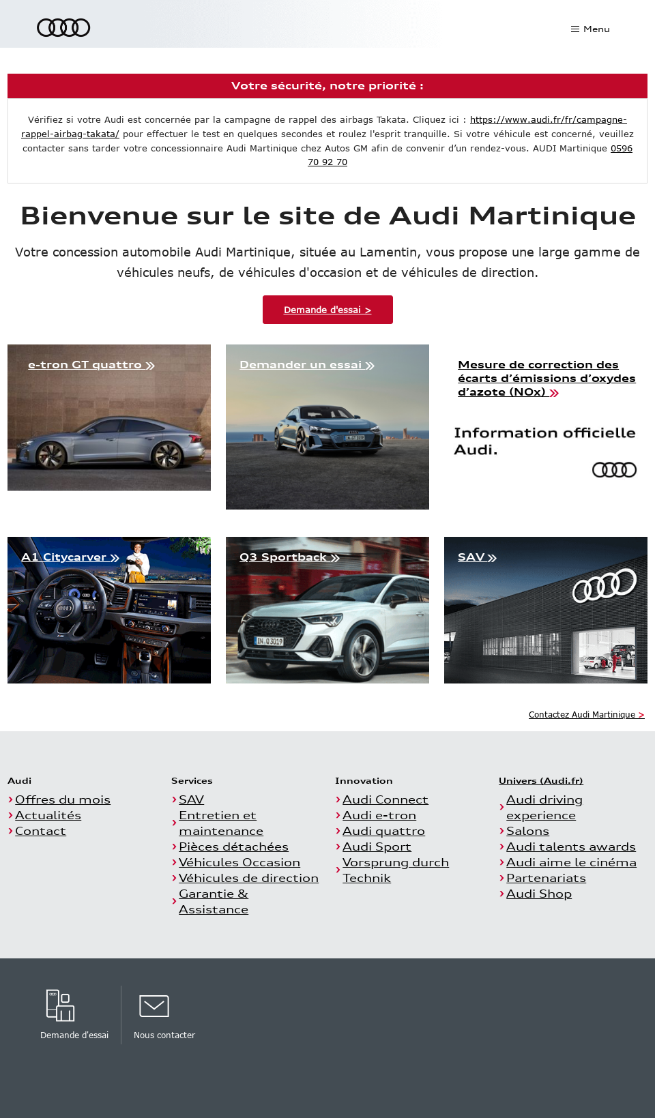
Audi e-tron (379, 814)
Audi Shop (539, 893)
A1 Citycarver (70, 556)
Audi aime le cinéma (571, 861)
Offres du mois (63, 799)
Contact (40, 830)
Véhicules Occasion (239, 861)
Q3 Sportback (289, 556)
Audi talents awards (571, 846)
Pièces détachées (234, 846)
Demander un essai (307, 364)
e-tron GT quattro (91, 364)
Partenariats (546, 877)
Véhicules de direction (249, 877)
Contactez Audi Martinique (587, 714)
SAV (477, 556)
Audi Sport (377, 846)
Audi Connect (385, 799)
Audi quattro (384, 830)
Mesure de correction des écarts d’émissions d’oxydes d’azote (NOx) (547, 378)
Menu (596, 29)
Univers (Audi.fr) (541, 780)
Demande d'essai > (328, 309)
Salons (527, 830)
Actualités (48, 814)
